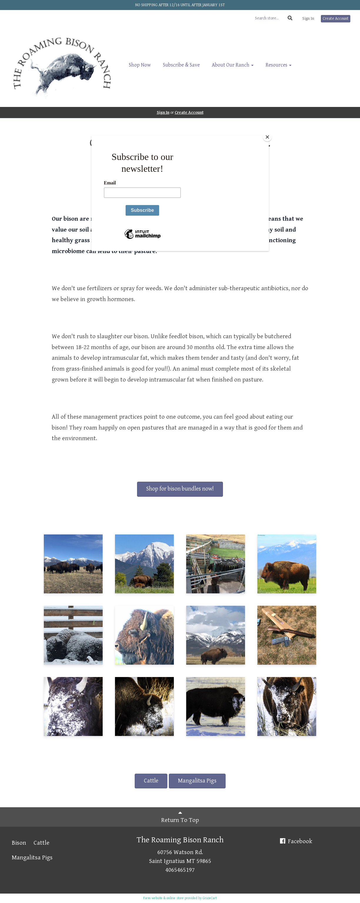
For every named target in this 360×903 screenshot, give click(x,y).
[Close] (267, 137)
